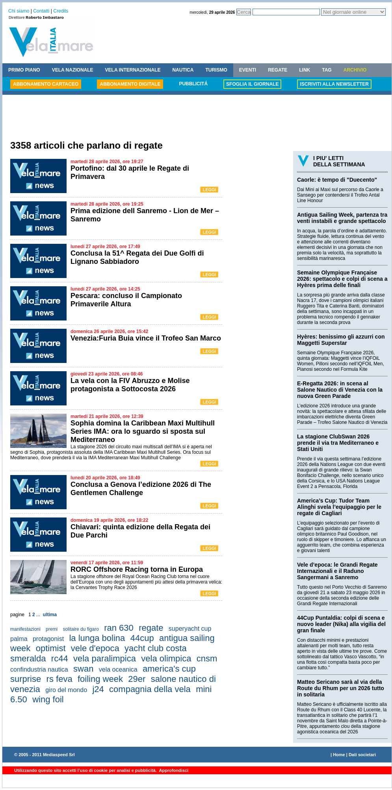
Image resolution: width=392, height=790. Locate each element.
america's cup (169, 669)
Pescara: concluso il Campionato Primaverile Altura (126, 300)
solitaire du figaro (80, 629)
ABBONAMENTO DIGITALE (130, 84)
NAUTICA (182, 70)
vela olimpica (166, 658)
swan (83, 669)
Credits (60, 11)
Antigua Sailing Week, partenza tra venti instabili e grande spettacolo (342, 218)
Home (339, 754)
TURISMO (216, 70)
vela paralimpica (104, 658)
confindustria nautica (39, 669)
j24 (98, 689)
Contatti (41, 11)
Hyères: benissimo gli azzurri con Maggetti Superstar (341, 339)
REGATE (277, 70)
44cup (142, 638)
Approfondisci (173, 770)
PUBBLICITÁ (193, 84)
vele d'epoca (95, 648)
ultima (50, 614)
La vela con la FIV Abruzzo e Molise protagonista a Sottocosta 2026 (130, 385)
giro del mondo (66, 690)
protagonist (48, 638)
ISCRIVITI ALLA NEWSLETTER (334, 84)
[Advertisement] (197, 118)
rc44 (59, 658)
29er (136, 679)
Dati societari (362, 754)
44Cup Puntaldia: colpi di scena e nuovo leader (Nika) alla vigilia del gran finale (341, 624)
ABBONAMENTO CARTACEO (45, 84)
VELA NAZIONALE (72, 70)
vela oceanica (118, 669)
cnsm (207, 658)
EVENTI (247, 70)
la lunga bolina (97, 638)
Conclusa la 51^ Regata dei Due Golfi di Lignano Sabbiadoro (137, 257)
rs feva (59, 679)
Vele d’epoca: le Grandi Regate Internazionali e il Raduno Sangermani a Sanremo (337, 571)
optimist (51, 648)
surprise (25, 679)
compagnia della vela (150, 689)
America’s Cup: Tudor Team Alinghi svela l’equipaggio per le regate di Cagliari (339, 506)
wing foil (47, 699)
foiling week (100, 679)
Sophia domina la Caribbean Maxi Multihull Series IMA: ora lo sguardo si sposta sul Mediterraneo (143, 431)
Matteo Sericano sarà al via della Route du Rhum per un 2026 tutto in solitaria (340, 688)
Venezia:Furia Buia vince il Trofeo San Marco (146, 338)
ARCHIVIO (355, 70)
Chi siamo (18, 11)
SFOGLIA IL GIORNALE (252, 84)
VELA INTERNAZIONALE (133, 70)
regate (151, 628)
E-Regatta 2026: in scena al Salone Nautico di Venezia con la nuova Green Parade (340, 389)
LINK (304, 70)
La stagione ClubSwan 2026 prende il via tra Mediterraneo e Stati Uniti (338, 442)
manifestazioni (25, 629)
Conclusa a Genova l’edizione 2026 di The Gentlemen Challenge (141, 489)
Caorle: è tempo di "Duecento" (337, 180)
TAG (326, 70)
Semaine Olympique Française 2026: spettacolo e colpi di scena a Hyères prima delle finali (342, 278)
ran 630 (119, 628)
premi (52, 629)
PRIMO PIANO (24, 70)
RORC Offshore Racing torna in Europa (137, 569)
